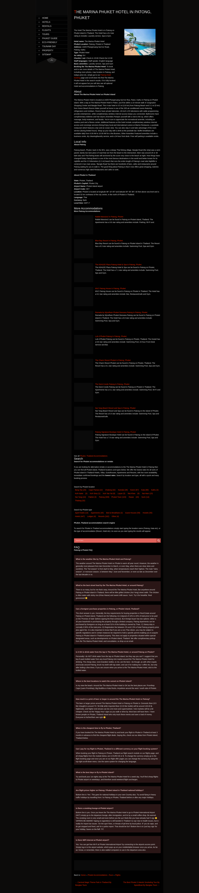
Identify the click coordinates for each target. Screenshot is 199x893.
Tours (45, 34)
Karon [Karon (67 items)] (134, 490)
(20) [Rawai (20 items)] (137, 497)
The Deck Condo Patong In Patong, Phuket (112, 384)
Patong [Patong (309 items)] (104, 497)
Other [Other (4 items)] (115, 516)
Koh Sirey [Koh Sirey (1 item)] (95, 493)
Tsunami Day (49, 46)
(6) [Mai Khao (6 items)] (138, 493)
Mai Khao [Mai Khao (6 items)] (131, 493)
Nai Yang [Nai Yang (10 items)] (80, 497)
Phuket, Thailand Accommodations (93, 456)
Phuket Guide (49, 38)
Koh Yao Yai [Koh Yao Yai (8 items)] (109, 493)
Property (47, 50)
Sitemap (46, 54)
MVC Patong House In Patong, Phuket (110, 288)
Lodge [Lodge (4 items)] (91, 516)
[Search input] (116, 540)
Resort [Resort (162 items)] (103, 516)
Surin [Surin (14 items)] (145, 497)
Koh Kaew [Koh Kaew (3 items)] (79, 493)
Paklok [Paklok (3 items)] (92, 497)
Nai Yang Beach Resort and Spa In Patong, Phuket (115, 408)
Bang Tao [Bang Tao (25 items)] (80, 490)
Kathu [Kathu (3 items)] (155, 490)
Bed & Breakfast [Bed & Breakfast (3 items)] (114, 513)
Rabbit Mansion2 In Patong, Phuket (109, 217)
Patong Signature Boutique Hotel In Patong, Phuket (115, 432)
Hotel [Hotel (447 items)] (80, 516)
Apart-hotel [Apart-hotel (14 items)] (81, 513)
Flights (46, 30)
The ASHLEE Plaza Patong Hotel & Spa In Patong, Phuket (118, 265)
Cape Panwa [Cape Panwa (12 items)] (96, 490)
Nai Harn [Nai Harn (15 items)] (147, 493)
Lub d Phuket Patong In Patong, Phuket (111, 336)
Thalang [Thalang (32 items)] (80, 501)
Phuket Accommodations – (98, 875)
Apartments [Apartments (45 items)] (97, 513)
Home (45, 18)
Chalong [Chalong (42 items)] (110, 490)
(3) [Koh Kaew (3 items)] (86, 493)
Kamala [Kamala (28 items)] (123, 490)
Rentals (47, 26)
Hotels (46, 22)
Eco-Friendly (49, 42)
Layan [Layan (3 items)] (121, 493)
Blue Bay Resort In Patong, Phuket (109, 241)
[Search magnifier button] (158, 540)
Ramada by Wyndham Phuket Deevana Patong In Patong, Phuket (121, 312)
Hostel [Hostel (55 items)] (147, 513)
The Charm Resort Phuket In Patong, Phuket (113, 360)
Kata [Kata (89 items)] (145, 490)
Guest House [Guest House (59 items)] (132, 513)
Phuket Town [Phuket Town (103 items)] (118, 497)
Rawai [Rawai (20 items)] (131, 497)
